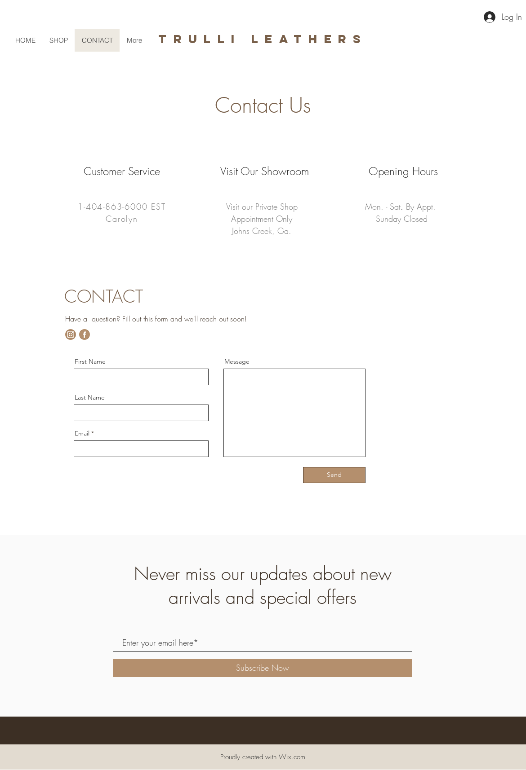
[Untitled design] (70, 334)
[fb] (84, 334)
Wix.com (292, 756)
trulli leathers (262, 38)
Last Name (90, 397)
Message (237, 361)
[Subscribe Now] (262, 668)
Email (82, 433)
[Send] (334, 475)
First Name (90, 361)
